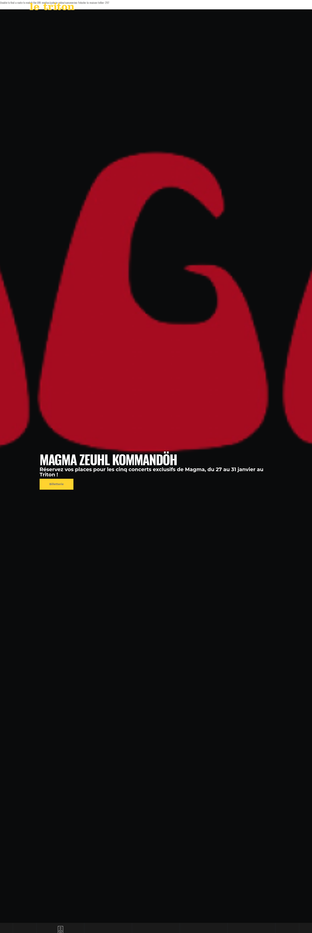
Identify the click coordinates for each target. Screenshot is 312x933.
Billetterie (56, 484)
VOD (224, 7)
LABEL (211, 7)
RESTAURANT (242, 7)
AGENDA (194, 7)
